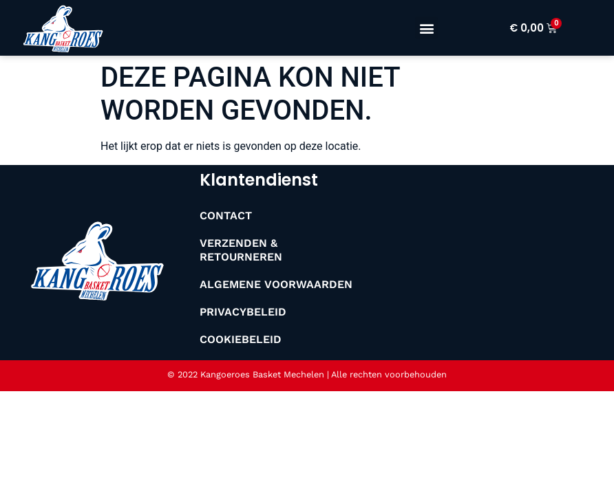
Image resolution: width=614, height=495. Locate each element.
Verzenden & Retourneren (241, 249)
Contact (226, 215)
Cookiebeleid (241, 339)
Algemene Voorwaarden (276, 284)
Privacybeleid (243, 311)
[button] (426, 27)
